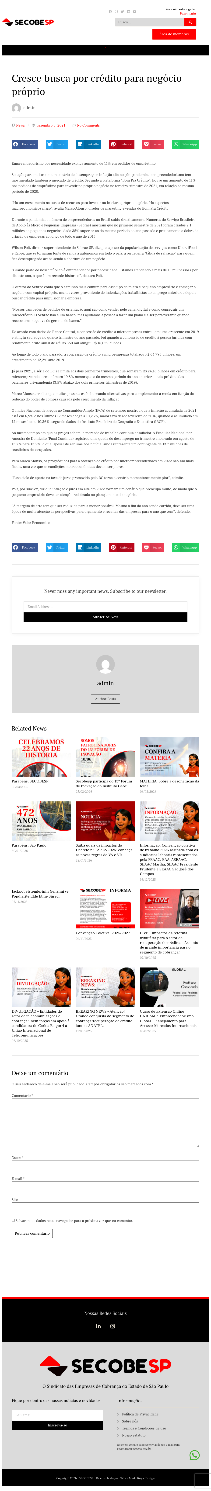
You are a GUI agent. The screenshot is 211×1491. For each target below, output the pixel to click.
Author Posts (105, 699)
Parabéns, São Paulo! (30, 845)
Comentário (22, 1096)
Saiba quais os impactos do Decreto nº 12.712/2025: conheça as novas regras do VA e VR (104, 850)
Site (15, 1200)
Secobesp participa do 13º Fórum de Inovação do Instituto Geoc (104, 784)
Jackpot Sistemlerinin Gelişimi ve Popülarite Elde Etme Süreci (40, 894)
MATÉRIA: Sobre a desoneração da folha (169, 784)
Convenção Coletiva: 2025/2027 (103, 933)
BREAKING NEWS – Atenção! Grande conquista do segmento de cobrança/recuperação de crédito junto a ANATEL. (105, 1018)
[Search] (190, 22)
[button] (105, 49)
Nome (17, 1158)
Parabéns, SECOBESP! (30, 781)
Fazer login (188, 13)
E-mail (18, 1179)
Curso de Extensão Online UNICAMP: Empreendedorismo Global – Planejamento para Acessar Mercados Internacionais (168, 1018)
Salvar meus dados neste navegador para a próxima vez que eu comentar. (74, 1221)
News (20, 125)
